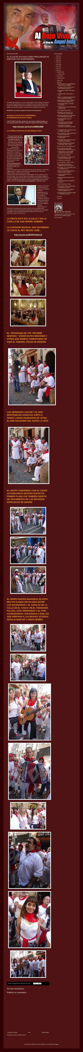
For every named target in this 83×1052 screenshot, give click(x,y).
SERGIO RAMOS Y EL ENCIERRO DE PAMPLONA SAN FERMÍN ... (66, 84)
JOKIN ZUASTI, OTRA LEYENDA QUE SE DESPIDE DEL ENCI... (66, 187)
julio (58, 82)
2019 (57, 58)
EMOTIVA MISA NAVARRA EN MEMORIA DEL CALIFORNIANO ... (66, 165)
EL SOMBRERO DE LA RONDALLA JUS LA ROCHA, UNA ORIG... (66, 130)
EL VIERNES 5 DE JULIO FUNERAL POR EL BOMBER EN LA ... (65, 190)
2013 (57, 70)
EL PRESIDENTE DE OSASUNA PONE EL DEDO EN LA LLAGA (66, 193)
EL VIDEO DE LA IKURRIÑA (63, 160)
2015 (57, 66)
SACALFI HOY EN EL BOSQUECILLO (66, 146)
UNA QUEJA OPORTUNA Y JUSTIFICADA (63, 137)
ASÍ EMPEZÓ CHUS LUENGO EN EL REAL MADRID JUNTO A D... (66, 88)
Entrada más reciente (12, 1032)
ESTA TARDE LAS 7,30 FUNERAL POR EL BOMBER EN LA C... (66, 168)
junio (58, 196)
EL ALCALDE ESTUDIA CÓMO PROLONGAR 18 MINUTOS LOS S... (66, 149)
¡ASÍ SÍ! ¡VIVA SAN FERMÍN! (63, 155)
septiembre (60, 78)
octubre (59, 76)
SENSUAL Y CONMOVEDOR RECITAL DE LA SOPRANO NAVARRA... (66, 98)
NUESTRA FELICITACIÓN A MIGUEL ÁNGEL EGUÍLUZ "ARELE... (65, 171)
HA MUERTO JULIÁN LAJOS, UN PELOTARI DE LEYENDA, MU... (65, 113)
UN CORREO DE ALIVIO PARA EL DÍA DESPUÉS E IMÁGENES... (66, 140)
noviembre (59, 74)
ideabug (43, 1044)
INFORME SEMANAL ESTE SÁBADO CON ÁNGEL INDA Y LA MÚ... (66, 144)
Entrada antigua (45, 1032)
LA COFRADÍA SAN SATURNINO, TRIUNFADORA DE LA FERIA (65, 123)
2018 (57, 60)
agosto (59, 80)
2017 (57, 62)
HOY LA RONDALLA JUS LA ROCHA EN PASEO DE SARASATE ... (66, 134)
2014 (57, 68)
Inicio (29, 1032)
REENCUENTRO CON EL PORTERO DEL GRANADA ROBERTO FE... (66, 101)
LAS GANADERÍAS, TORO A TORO (65, 162)
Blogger (56, 1044)
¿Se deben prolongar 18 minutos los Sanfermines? (27, 110)
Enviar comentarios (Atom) (19, 1035)
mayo (58, 198)
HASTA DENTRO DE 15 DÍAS (64, 110)
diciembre (59, 72)
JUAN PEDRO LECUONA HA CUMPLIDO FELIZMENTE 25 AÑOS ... (66, 127)
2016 (57, 64)
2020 (57, 56)
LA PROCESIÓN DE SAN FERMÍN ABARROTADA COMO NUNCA (65, 152)
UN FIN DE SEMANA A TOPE (64, 184)
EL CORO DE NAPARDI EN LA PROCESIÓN (64, 175)
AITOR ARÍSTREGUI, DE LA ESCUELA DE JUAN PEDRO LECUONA (66, 116)
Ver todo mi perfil (58, 217)
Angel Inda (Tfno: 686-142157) (63, 211)
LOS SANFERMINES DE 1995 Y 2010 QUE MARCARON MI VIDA (66, 157)
